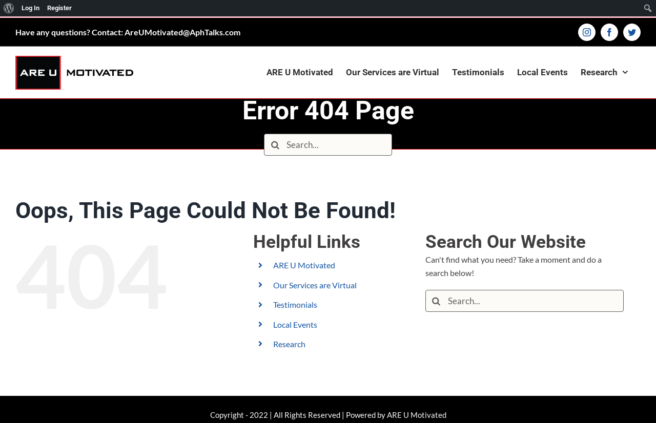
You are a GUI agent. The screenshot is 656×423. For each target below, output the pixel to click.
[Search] (275, 145)
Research (289, 344)
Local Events (295, 324)
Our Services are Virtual (315, 285)
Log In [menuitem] (30, 8)
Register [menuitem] (59, 8)
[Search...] (328, 145)
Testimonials (295, 304)
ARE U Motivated (304, 265)
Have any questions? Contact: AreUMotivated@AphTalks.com (127, 32)
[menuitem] (9, 8)
